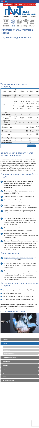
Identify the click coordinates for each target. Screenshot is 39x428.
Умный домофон (6, 361)
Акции (4, 369)
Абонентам (22, 4)
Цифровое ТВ (6, 339)
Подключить (31, 146)
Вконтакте (2, 1)
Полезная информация (9, 353)
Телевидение (6, 26)
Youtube (4, 1)
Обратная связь (31, 4)
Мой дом (26, 26)
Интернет (5, 343)
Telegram (6, 1)
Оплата (4, 377)
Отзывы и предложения (8, 380)
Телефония (5, 365)
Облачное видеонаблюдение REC (10, 357)
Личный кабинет (8, 4)
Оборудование (7, 350)
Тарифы (5, 347)
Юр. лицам (5, 373)
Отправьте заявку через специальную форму (18, 258)
